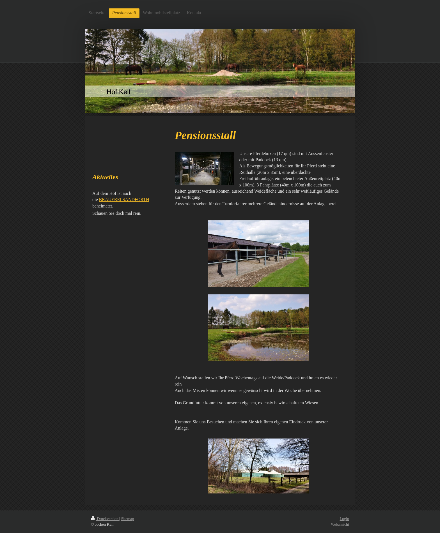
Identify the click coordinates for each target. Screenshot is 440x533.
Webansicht (340, 524)
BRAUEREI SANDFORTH (124, 199)
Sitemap (127, 519)
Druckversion (105, 519)
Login (344, 519)
